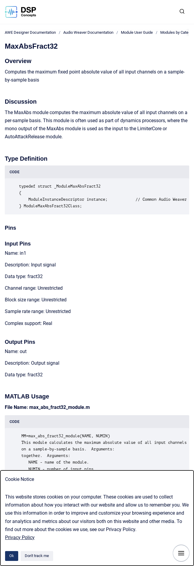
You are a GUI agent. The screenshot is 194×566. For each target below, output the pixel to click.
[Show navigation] (181, 553)
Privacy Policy (20, 537)
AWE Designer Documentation (30, 32)
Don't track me (37, 555)
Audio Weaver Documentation (88, 32)
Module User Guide (137, 32)
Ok (11, 555)
